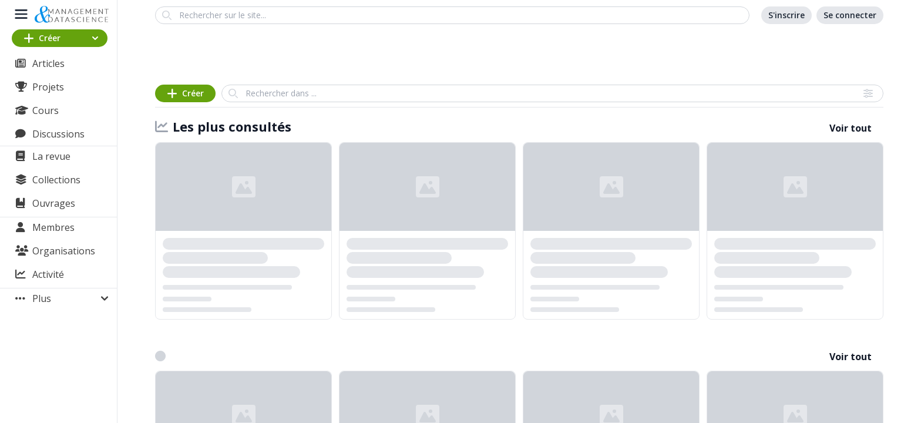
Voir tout (850, 128)
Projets (48, 86)
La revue (51, 156)
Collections (56, 179)
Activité (48, 274)
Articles (48, 63)
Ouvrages (53, 203)
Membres (53, 227)
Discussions (58, 133)
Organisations (63, 250)
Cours (45, 110)
